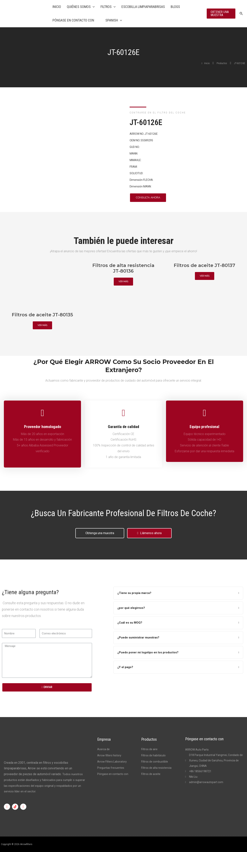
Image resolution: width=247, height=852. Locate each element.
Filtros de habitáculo (153, 755)
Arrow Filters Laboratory (112, 761)
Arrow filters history (109, 755)
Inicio (56, 7)
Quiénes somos (81, 7)
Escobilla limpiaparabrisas (143, 7)
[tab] (178, 593)
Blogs (175, 7)
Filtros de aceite (150, 774)
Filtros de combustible (154, 761)
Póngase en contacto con (73, 20)
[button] (148, 197)
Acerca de (103, 749)
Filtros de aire (149, 749)
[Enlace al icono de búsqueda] (241, 13)
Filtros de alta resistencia (156, 767)
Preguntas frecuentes (110, 767)
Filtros (108, 7)
